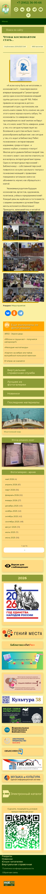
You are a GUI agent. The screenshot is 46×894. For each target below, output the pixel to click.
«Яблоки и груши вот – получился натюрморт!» (20, 340)
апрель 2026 (11, 484)
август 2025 (10, 527)
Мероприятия (18, 305)
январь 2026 (11, 500)
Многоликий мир (12, 432)
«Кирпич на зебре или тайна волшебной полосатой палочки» (20, 354)
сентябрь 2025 (12, 521)
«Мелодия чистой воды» (16, 347)
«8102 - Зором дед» (13, 334)
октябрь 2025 (11, 516)
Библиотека (22, 644)
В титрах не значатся (14, 361)
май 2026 (9, 479)
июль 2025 (10, 532)
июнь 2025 (10, 537)
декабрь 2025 (12, 506)
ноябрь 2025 (11, 511)
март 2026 (10, 490)
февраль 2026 (12, 495)
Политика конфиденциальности (18, 868)
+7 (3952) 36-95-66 (29, 2)
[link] (23, 30)
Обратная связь (10, 872)
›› (24, 550)
